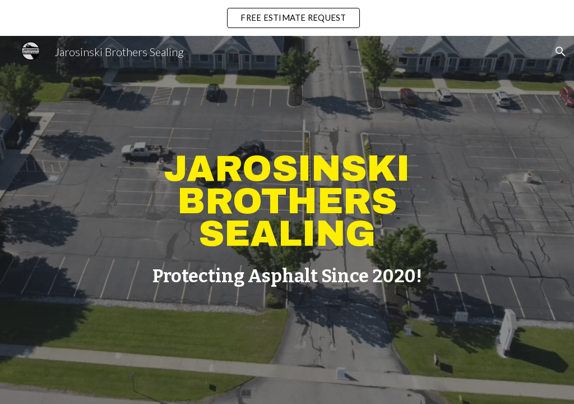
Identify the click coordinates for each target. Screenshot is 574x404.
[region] (287, 18)
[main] (287, 201)
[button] (560, 51)
